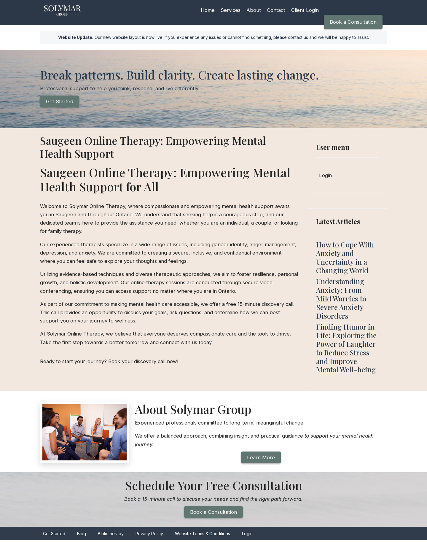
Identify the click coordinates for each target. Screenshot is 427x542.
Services (231, 10)
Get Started (60, 102)
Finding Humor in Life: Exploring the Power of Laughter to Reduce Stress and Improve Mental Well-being (346, 348)
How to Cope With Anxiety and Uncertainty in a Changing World (345, 257)
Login (325, 176)
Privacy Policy (149, 535)
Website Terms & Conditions (202, 535)
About (254, 10)
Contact (276, 10)
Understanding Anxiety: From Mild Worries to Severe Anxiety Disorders (341, 299)
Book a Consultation (353, 22)
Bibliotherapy (111, 535)
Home (208, 10)
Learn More (261, 459)
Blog (81, 535)
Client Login (306, 10)
